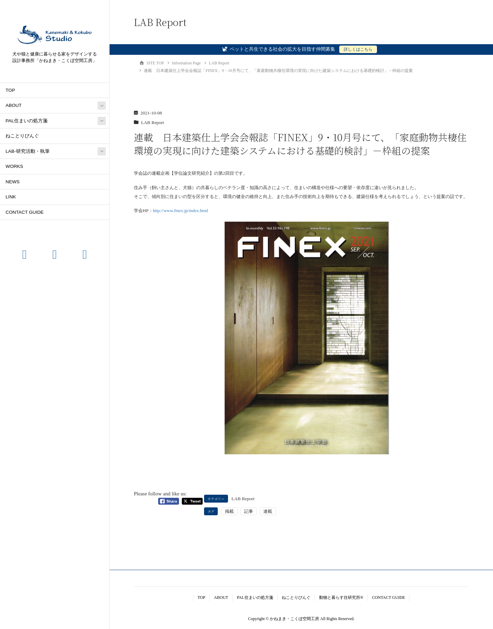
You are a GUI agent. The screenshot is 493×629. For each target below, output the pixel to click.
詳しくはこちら (358, 49)
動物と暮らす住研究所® (341, 597)
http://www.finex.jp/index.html (180, 210)
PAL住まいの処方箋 (26, 120)
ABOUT (13, 105)
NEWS (12, 181)
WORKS (14, 166)
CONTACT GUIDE (24, 212)
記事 (248, 511)
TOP (10, 90)
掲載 (229, 511)
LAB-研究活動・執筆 (27, 151)
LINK (10, 196)
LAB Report (152, 122)
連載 (267, 511)
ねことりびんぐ (22, 135)
